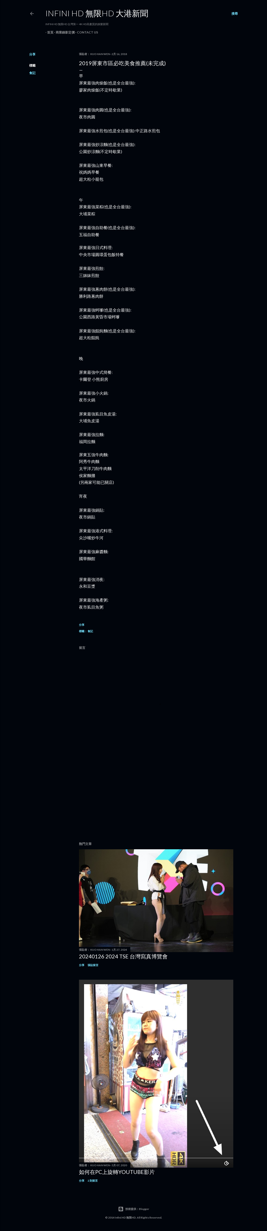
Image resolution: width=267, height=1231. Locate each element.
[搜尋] (234, 13)
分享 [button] (32, 54)
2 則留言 (93, 1180)
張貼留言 (93, 965)
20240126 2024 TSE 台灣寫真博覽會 (123, 956)
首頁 (48, 32)
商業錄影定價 (63, 32)
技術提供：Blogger (133, 1209)
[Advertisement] (156, 798)
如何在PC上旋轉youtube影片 (117, 1172)
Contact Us (85, 32)
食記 (32, 73)
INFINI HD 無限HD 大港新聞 (96, 13)
